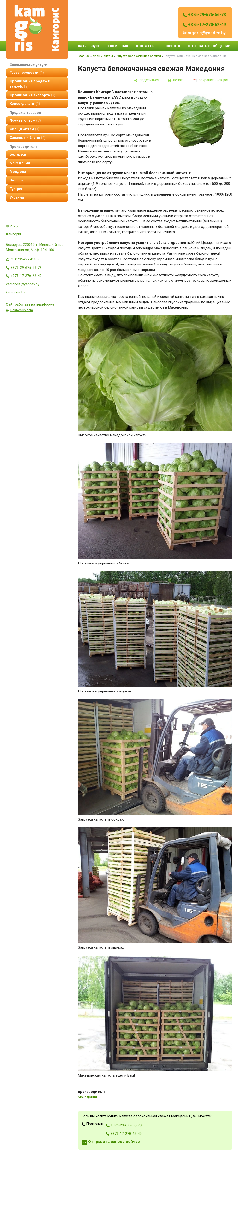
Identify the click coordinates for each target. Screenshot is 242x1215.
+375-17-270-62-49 (204, 24)
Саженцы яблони (28, 137)
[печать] (176, 80)
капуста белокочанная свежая (138, 56)
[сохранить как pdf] (210, 80)
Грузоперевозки (27, 72)
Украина (17, 197)
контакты (145, 46)
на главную (88, 46)
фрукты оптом (25, 120)
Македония (20, 163)
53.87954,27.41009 (25, 259)
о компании (117, 46)
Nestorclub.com (21, 310)
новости (172, 46)
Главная (84, 56)
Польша (16, 180)
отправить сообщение (209, 46)
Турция (16, 189)
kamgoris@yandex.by (204, 32)
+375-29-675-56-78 (204, 14)
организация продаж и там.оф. (30, 84)
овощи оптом (25, 129)
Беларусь (18, 154)
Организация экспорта (32, 95)
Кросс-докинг (25, 103)
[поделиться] (146, 80)
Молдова (18, 171)
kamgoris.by (15, 292)
